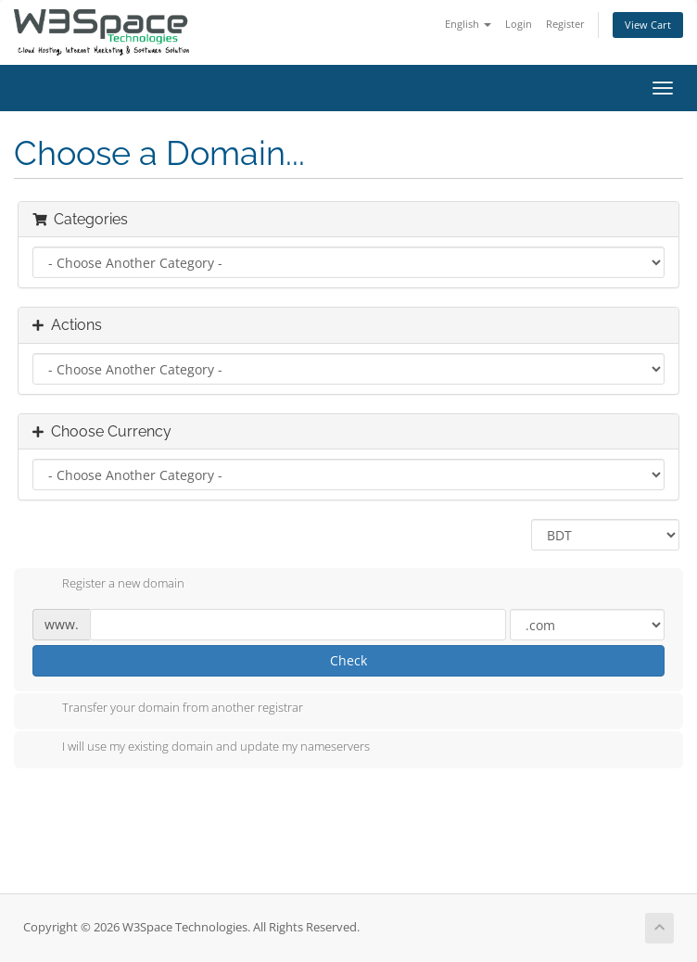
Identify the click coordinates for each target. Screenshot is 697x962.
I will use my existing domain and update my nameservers (201, 748)
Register (565, 24)
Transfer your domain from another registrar (167, 709)
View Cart (648, 25)
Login (518, 24)
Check (348, 660)
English (468, 24)
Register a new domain (108, 585)
